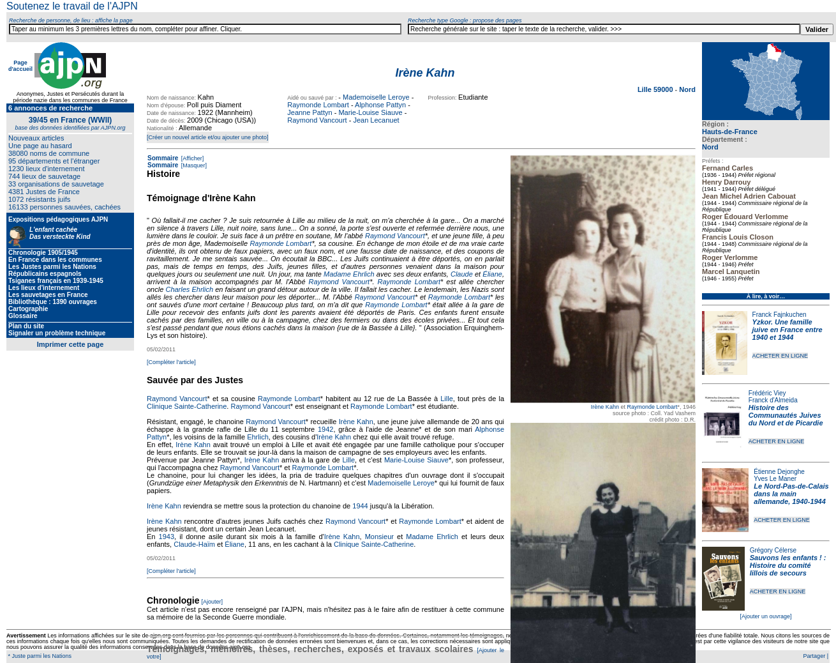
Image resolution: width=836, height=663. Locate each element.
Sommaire (162, 158)
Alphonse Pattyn (380, 105)
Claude (462, 274)
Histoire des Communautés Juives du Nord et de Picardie (786, 415)
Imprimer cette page (70, 344)
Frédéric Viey (767, 393)
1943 (166, 536)
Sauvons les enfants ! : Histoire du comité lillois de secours (788, 565)
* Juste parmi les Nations (38, 656)
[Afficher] (191, 158)
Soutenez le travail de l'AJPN (72, 6)
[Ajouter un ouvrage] (765, 616)
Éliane (492, 274)
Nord (710, 147)
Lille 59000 (656, 89)
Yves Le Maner (775, 478)
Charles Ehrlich (189, 289)
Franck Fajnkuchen (779, 314)
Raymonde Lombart (318, 105)
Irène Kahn (605, 407)
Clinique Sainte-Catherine (187, 406)
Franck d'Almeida (773, 400)
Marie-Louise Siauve (370, 112)
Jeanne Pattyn (309, 112)
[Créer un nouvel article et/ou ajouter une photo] (208, 137)
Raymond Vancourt (317, 120)
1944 (360, 506)
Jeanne (407, 429)
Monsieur (379, 536)
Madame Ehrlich (349, 274)
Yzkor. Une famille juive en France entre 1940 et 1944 (787, 329)
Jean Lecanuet (376, 120)
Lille (446, 398)
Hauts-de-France (730, 131)
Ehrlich (258, 437)
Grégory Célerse (773, 550)
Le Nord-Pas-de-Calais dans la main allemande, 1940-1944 (791, 493)
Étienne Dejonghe (779, 471)
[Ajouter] (212, 601)
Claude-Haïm (194, 544)
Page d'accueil (20, 65)
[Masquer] (193, 165)
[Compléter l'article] (171, 362)
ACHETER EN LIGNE (780, 356)
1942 (325, 429)
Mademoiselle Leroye (376, 97)
